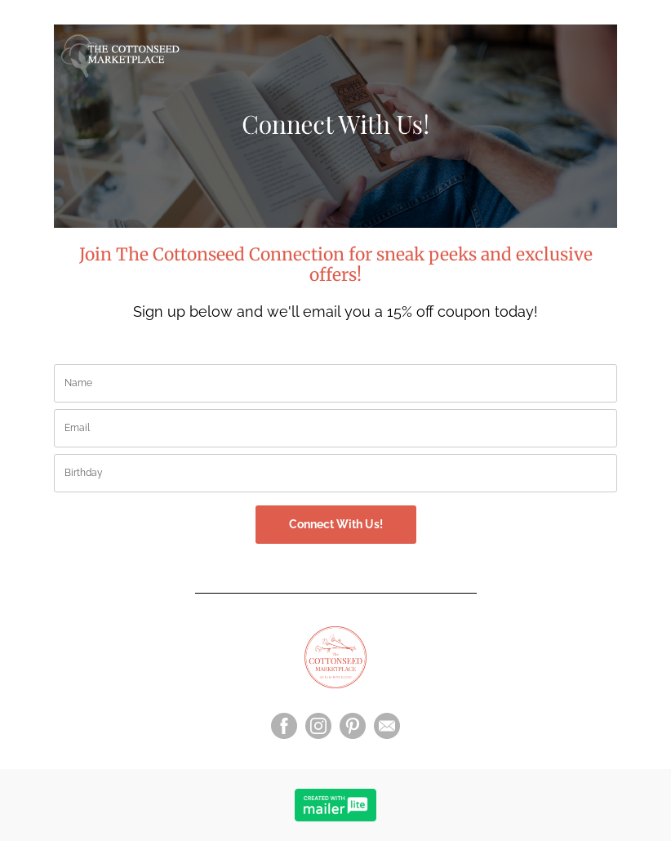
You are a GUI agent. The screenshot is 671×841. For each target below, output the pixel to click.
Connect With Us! (336, 524)
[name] (335, 383)
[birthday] (335, 473)
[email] (335, 428)
